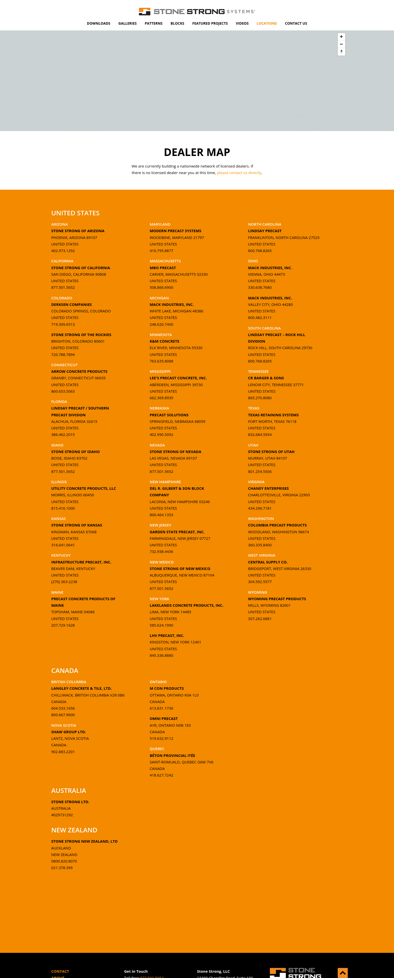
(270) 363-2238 (64, 581)
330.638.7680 (260, 287)
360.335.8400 (260, 544)
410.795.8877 (161, 250)
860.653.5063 (63, 391)
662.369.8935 (161, 397)
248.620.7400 (161, 324)
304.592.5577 (260, 581)
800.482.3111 (260, 317)
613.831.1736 (161, 708)
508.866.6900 (161, 287)
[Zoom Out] (341, 44)
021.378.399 (62, 867)
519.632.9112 (161, 738)
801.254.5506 (260, 471)
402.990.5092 (161, 434)
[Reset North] (341, 52)
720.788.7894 (63, 354)
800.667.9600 (63, 714)
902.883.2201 (63, 751)
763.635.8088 (161, 360)
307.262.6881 (260, 618)
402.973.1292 (63, 250)
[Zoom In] (341, 36)
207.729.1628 (63, 625)
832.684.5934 (260, 434)
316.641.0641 (63, 544)
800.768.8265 (260, 250)
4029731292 (62, 814)
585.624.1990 (161, 625)
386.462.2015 (63, 434)
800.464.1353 (161, 514)
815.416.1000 (63, 508)
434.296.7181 (260, 508)
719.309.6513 (63, 324)
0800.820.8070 (64, 861)
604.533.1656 (63, 708)
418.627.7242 (161, 775)
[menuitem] (98, 23)
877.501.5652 (63, 287)
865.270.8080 (260, 397)
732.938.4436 (161, 551)
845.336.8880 (161, 655)
